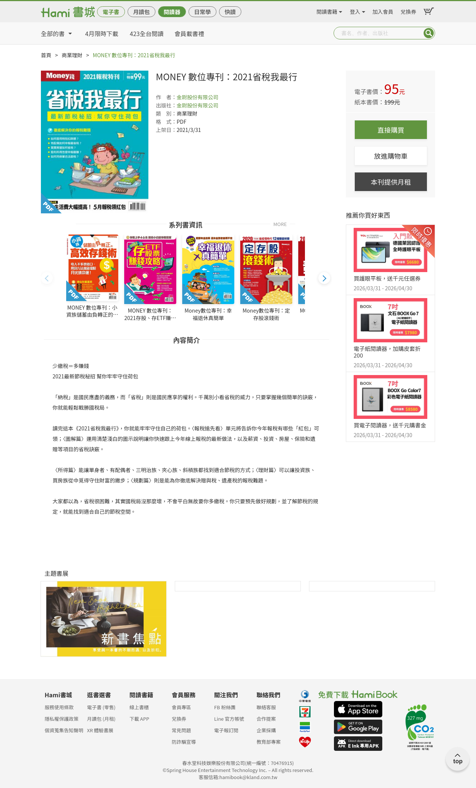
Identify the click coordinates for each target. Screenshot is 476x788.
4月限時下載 (101, 33)
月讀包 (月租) (101, 718)
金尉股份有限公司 (197, 97)
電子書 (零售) (101, 707)
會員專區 (181, 707)
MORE (280, 224)
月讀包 (141, 12)
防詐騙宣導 (184, 741)
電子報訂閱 (226, 730)
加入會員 (383, 10)
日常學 (202, 12)
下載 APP (139, 718)
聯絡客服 (266, 707)
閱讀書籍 (326, 10)
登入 (355, 10)
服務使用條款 (59, 707)
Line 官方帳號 (229, 718)
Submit (429, 33)
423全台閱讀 (147, 33)
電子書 (111, 12)
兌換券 (408, 10)
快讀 (230, 12)
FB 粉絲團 (225, 707)
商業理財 (72, 55)
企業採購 (266, 730)
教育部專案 (269, 741)
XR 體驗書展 (100, 730)
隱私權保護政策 (61, 718)
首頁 (46, 55)
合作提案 (266, 718)
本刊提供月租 (391, 182)
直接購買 (390, 130)
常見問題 (181, 730)
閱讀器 (172, 12)
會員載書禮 (189, 33)
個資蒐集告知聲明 (64, 730)
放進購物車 (391, 156)
